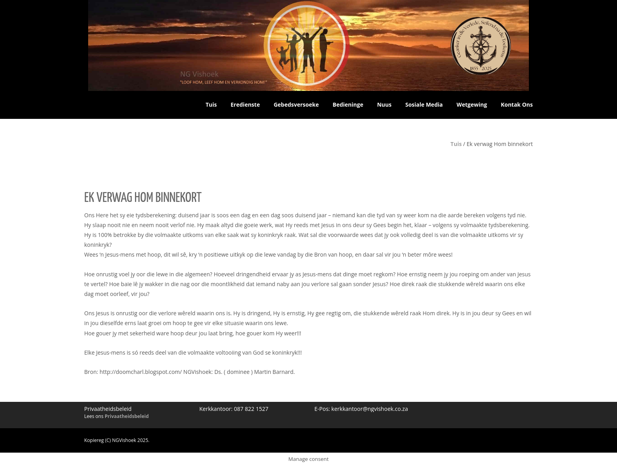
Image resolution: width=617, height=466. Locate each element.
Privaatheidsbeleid (127, 416)
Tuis (456, 144)
